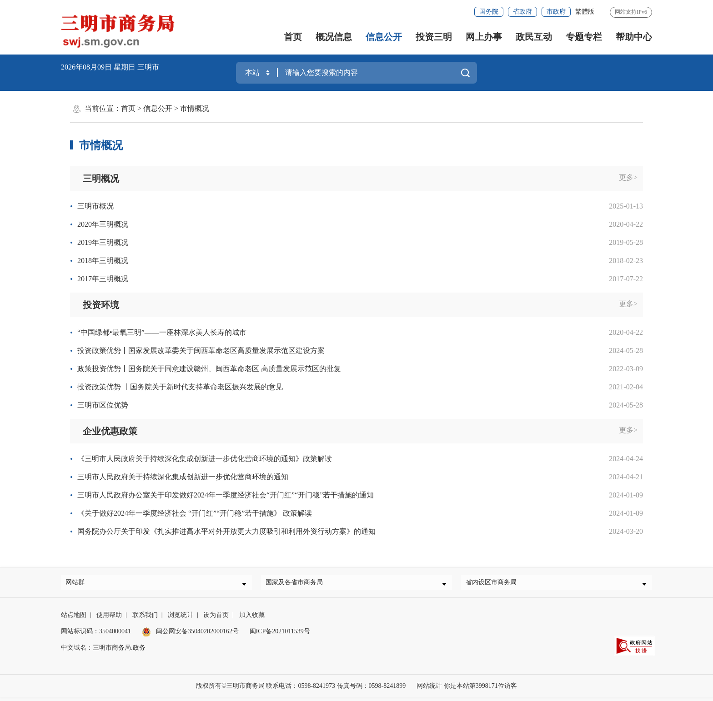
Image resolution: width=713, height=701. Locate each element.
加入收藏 (252, 618)
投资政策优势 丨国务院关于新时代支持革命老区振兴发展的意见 (180, 387)
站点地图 (73, 618)
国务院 (488, 11)
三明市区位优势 (102, 405)
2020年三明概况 (102, 224)
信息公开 (384, 37)
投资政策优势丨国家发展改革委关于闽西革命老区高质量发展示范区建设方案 (201, 350)
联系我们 (145, 618)
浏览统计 (180, 618)
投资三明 (434, 37)
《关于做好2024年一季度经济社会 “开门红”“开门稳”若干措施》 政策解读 (194, 513)
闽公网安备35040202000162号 (190, 634)
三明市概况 (95, 206)
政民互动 (534, 37)
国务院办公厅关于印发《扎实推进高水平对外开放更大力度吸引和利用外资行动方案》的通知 (226, 531)
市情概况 (194, 108)
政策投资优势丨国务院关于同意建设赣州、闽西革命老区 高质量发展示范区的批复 (209, 369)
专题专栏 (584, 37)
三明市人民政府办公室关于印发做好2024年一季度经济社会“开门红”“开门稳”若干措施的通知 (225, 495)
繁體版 (584, 11)
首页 (293, 37)
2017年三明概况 (102, 279)
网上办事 (484, 37)
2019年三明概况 (102, 242)
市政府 (556, 11)
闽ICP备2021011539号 (280, 634)
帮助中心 (634, 37)
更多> (628, 177)
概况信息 (334, 37)
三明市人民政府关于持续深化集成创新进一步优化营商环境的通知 (182, 477)
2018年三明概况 (102, 260)
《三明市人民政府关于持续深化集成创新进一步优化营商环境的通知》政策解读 (204, 458)
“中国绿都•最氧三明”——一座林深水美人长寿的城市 (161, 332)
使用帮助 (109, 618)
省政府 (522, 11)
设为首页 (216, 618)
